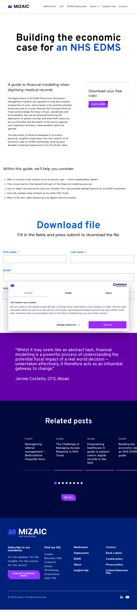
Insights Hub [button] (109, 7)
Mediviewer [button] (82, 549)
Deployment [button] (82, 555)
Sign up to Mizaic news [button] (24, 577)
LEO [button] (61, 7)
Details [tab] (68, 293)
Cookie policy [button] (116, 561)
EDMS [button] (78, 561)
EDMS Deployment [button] (77, 7)
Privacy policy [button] (116, 567)
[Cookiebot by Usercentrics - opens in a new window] (115, 285)
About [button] (79, 567)
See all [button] (68, 499)
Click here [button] (99, 104)
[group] (37, 452)
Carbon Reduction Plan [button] (116, 574)
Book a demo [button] (115, 555)
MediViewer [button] (49, 7)
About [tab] (109, 293)
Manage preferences (68, 325)
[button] (18, 7)
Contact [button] (123, 7)
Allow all (107, 325)
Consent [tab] (28, 293)
